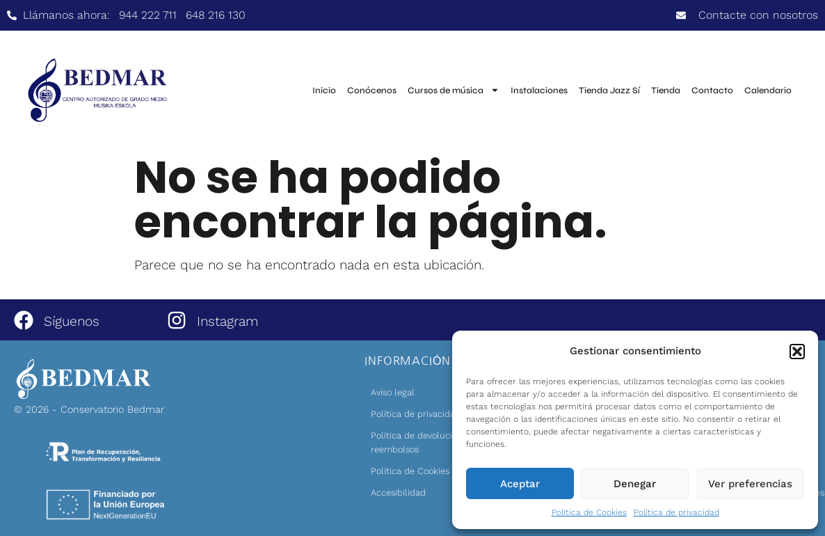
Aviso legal (393, 392)
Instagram (227, 321)
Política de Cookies (589, 512)
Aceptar (520, 484)
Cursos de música (453, 90)
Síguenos (71, 321)
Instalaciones (539, 90)
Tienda (665, 90)
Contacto (712, 90)
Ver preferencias (750, 484)
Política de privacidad (676, 512)
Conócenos (372, 90)
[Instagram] (176, 320)
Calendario (768, 90)
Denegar (635, 484)
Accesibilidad (398, 492)
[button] (797, 351)
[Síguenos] (23, 320)
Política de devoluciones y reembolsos (425, 442)
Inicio (324, 90)
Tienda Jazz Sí (609, 90)
